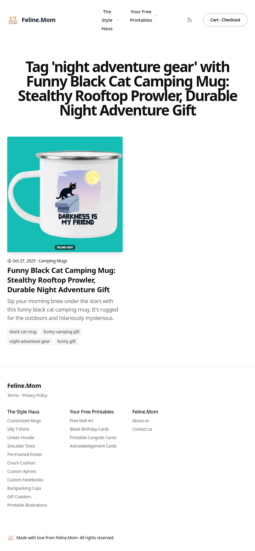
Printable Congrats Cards (93, 437)
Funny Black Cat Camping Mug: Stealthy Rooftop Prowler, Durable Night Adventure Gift (61, 279)
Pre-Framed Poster (24, 454)
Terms (13, 395)
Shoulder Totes (21, 446)
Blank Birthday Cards (89, 429)
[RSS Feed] (190, 20)
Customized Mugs (24, 420)
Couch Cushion (21, 463)
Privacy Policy (34, 395)
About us (140, 420)
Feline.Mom (24, 386)
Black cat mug (23, 331)
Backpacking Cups (24, 488)
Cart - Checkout (225, 20)
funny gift (66, 341)
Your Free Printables (143, 15)
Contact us (142, 429)
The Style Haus (110, 19)
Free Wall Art (81, 420)
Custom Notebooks (25, 480)
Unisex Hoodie (20, 437)
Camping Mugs (53, 261)
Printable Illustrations (27, 505)
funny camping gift (61, 331)
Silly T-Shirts (18, 429)
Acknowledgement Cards (93, 446)
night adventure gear (30, 341)
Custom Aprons (21, 471)
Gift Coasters (19, 496)
